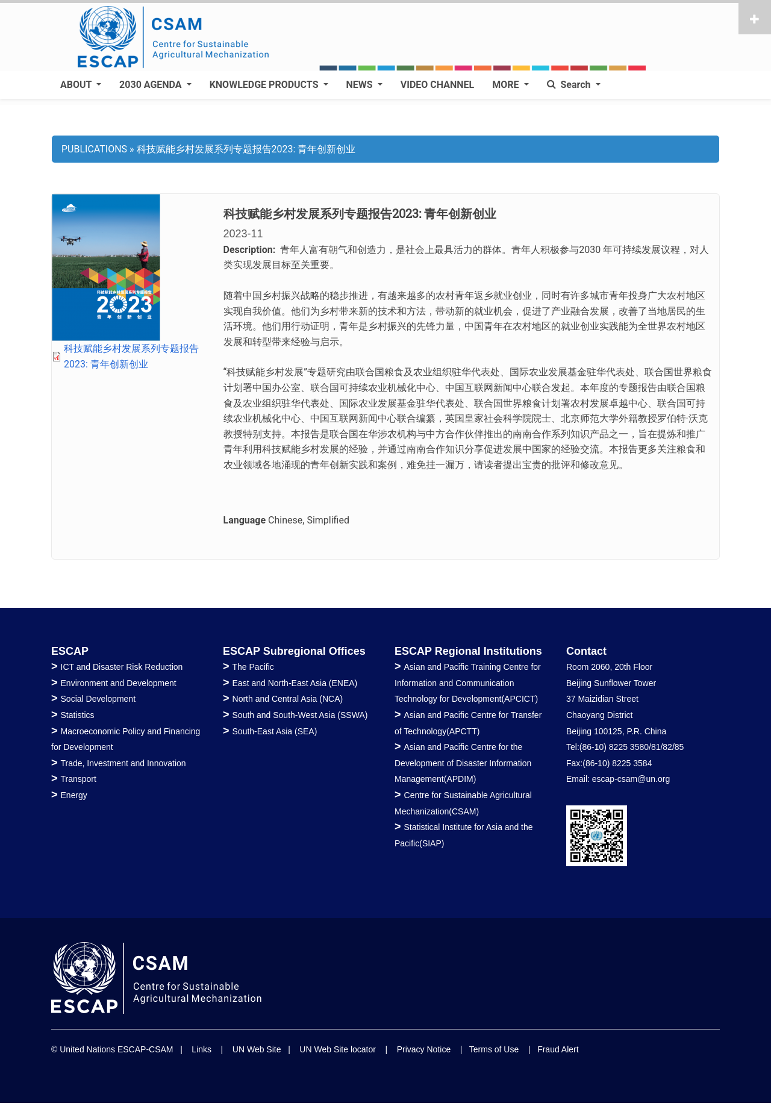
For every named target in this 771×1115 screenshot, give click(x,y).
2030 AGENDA (151, 84)
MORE (506, 84)
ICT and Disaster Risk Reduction (122, 667)
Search (570, 84)
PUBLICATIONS (94, 149)
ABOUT (77, 84)
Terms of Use (494, 1049)
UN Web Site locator (337, 1049)
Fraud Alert (557, 1049)
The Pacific (253, 667)
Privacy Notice (424, 1049)
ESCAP (70, 651)
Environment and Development (118, 683)
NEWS (360, 84)
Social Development (98, 699)
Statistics (78, 715)
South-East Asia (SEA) (275, 731)
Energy (74, 795)
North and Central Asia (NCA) (288, 699)
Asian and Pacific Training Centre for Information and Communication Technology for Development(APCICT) (468, 683)
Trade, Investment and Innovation (123, 763)
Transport (78, 779)
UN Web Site (257, 1049)
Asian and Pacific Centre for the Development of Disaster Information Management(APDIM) (463, 763)
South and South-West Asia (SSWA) (300, 715)
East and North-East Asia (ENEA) (295, 683)
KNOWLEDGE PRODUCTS (265, 84)
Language (244, 520)
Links (201, 1049)
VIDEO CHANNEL (437, 84)
